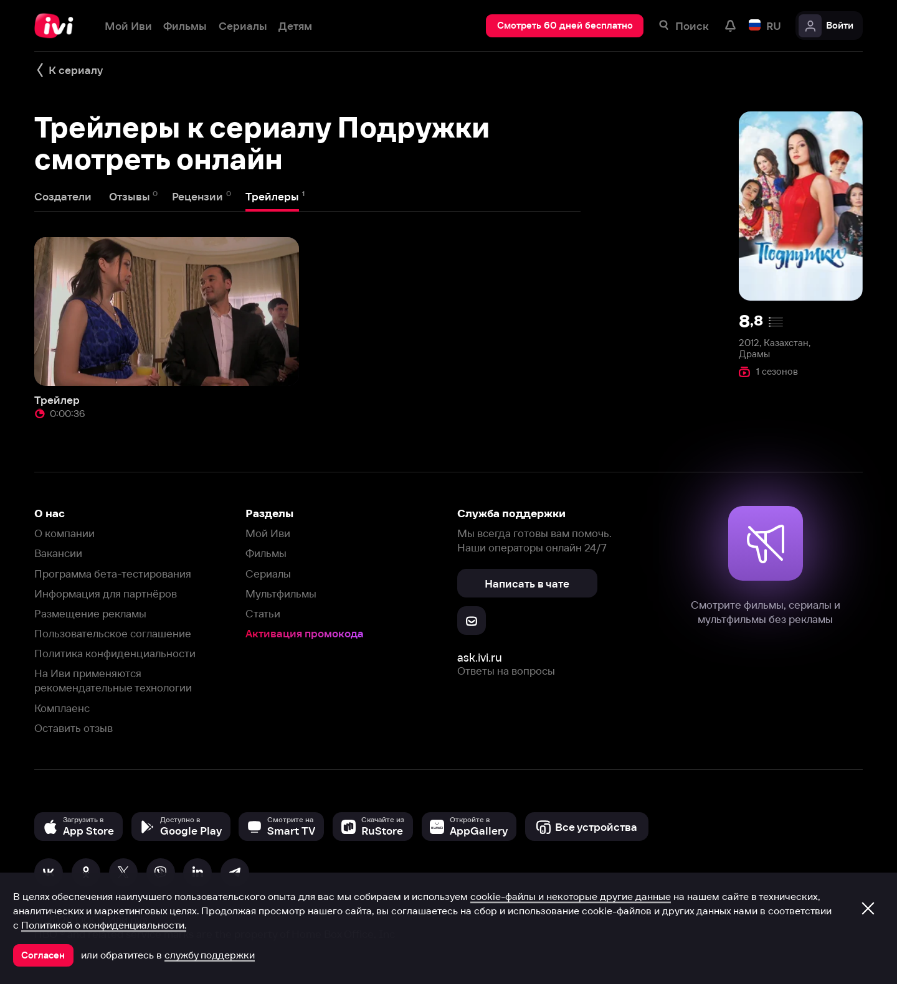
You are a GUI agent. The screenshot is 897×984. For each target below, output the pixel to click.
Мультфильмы (280, 593)
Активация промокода (304, 633)
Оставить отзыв (73, 728)
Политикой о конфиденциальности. (103, 924)
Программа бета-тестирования (112, 573)
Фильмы (266, 553)
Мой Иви (267, 533)
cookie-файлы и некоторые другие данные (570, 896)
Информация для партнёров (105, 593)
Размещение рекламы (90, 613)
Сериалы (268, 573)
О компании (64, 533)
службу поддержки (209, 954)
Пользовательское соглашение (112, 633)
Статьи (262, 613)
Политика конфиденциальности (115, 653)
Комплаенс (62, 708)
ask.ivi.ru (479, 657)
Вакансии (58, 553)
